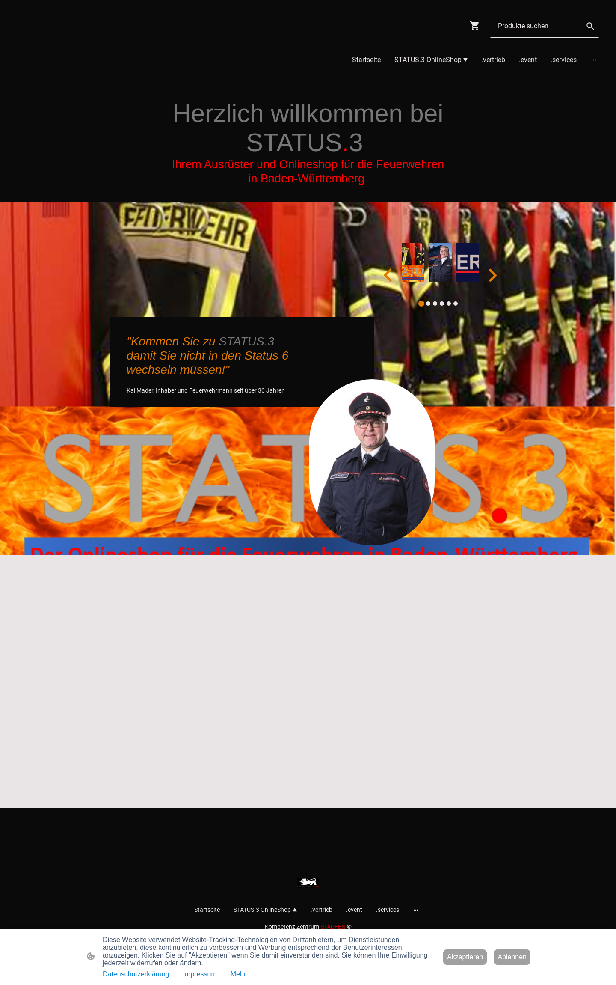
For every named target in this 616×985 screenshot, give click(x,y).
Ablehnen (512, 957)
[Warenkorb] (476, 26)
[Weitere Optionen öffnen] (593, 60)
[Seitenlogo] (308, 883)
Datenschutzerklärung (136, 974)
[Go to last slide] (389, 275)
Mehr (238, 974)
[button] (590, 26)
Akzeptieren (465, 957)
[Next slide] (492, 275)
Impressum (200, 974)
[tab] (421, 304)
